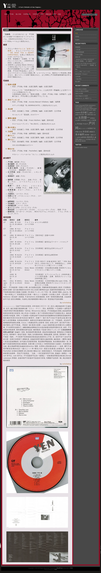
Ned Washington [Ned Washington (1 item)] (84, 108)
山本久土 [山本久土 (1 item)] (89, 120)
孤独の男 (77, 57)
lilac (76, 69)
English (77, 39)
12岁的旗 (77, 76)
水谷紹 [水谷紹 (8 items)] (86, 131)
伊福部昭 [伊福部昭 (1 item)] (77, 112)
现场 (59, 14)
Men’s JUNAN (82, 89)
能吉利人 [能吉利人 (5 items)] (90, 137)
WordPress (60, 568)
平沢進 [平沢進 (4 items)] (79, 124)
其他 (54, 14)
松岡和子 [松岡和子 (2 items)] (91, 128)
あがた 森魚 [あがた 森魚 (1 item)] (92, 110)
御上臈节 (77, 81)
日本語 (77, 36)
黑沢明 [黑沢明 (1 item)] (84, 141)
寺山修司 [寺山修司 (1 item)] (77, 120)
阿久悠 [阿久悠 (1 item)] (93, 139)
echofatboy (66, 303)
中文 (76, 33)
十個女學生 (78, 79)
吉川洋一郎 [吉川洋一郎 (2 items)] (83, 114)
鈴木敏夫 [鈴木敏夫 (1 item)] (88, 139)
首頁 (5, 14)
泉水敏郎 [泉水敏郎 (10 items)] (79, 134)
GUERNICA (26, 14)
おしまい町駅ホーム (85, 98)
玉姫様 (6, 30)
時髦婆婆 (77, 47)
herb (55, 569)
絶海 (81, 93)
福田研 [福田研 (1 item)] (79, 137)
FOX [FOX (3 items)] (86, 105)
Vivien (77, 91)
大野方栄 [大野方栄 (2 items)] (90, 114)
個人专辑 (18, 14)
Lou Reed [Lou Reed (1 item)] (89, 107)
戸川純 (11, 14)
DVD (42, 14)
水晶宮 (86, 96)
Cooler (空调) (79, 54)
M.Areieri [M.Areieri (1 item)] (77, 108)
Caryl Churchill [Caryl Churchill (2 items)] (80, 105)
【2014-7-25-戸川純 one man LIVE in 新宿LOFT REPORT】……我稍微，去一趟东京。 (85, 65)
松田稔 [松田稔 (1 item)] (80, 131)
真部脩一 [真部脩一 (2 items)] (87, 135)
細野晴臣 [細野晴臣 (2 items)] (84, 137)
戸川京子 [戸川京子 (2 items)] (85, 124)
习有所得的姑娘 (79, 52)
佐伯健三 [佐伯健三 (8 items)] (85, 112)
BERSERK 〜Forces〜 (81, 74)
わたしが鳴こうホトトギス (82, 71)
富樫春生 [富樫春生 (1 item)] (92, 118)
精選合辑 (48, 14)
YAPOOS (35, 14)
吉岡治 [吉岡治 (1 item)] (77, 114)
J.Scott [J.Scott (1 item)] (85, 107)
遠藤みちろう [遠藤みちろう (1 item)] (82, 139)
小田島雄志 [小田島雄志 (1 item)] (84, 120)
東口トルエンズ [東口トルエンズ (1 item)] (83, 128)
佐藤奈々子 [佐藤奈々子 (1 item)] (92, 112)
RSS (71, 568)
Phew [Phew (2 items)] (91, 108)
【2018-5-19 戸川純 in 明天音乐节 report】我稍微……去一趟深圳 (84, 60)
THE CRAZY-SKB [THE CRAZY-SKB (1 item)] (84, 110)
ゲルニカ (21, 49)
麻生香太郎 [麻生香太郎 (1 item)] (78, 141)
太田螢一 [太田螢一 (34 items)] (84, 117)
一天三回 (77, 49)
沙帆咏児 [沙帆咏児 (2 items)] (92, 132)
